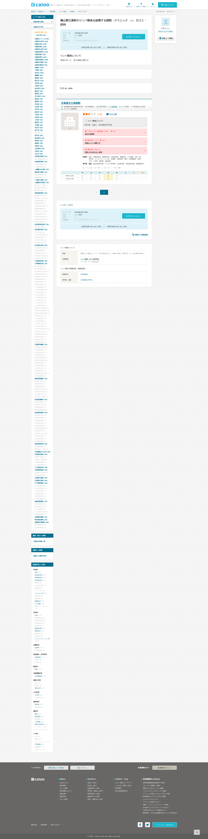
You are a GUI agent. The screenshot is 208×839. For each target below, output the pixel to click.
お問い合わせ (55, 825)
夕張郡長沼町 (41, 261)
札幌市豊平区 (41, 52)
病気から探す (92, 782)
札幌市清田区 (41, 65)
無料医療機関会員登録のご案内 (154, 782)
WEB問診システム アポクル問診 (154, 796)
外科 (36, 615)
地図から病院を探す (40, 556)
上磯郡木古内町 (42, 169)
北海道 (72, 11)
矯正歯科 (38, 716)
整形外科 (38, 631)
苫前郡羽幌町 (41, 344)
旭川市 (39, 73)
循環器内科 (38, 577)
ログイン (152, 6)
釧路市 (39, 78)
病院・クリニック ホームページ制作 (155, 804)
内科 (36, 572)
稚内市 (39, 99)
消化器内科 (38, 580)
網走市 (39, 91)
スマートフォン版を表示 (164, 825)
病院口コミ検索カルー (38, 11)
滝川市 (39, 127)
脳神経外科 (38, 628)
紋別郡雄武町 (41, 412)
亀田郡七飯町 (41, 172)
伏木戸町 (41, 35)
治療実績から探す (93, 788)
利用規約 (118, 788)
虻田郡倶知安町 (42, 224)
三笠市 (39, 120)
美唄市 (39, 101)
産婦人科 (38, 688)
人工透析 (38, 603)
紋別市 (39, 112)
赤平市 (39, 109)
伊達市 (39, 146)
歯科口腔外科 (39, 724)
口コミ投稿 (64, 799)
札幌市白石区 (41, 49)
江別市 (39, 107)
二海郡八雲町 (41, 180)
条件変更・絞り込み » (133, 37)
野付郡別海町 (41, 520)
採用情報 (44, 825)
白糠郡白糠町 (41, 517)
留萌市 (39, 93)
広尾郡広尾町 (41, 480)
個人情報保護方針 (121, 791)
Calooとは (129, 6)
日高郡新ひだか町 (42, 452)
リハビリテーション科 (42, 639)
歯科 (36, 714)
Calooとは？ (64, 782)
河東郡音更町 (41, 454)
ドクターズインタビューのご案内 (154, 791)
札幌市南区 (40, 54)
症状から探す (92, 785)
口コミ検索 (64, 788)
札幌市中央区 (41, 41)
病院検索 (52, 11)
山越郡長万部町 (42, 182)
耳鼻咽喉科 (84, 274)
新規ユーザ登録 (141, 6)
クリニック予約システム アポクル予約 (156, 794)
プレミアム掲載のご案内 (151, 785)
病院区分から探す (93, 796)
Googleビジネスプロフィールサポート (156, 807)
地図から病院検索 (141, 235)
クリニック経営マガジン (151, 802)
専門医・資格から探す (95, 791)
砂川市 (39, 130)
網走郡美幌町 (41, 378)
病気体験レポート (66, 791)
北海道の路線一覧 (39, 541)
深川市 (39, 135)
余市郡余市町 (41, 245)
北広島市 (39, 148)
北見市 (39, 83)
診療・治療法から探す (95, 799)
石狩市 (39, 151)
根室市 (39, 122)
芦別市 (39, 104)
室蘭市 (39, 75)
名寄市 (39, 117)
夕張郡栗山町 (41, 263)
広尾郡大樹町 (41, 478)
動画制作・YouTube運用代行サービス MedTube (160, 813)
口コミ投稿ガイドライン (123, 782)
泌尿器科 (38, 657)
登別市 (39, 141)
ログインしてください (165, 31)
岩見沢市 (39, 88)
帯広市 (39, 80)
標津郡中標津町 (42, 522)
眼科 (36, 669)
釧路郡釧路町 (41, 501)
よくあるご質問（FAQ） (124, 785)
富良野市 (39, 138)
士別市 (39, 114)
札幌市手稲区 (41, 62)
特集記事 (63, 794)
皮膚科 (37, 647)
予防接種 (38, 744)
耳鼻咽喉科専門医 (86, 280)
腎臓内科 (38, 601)
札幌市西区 (41, 57)
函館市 (39, 67)
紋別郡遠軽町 (41, 399)
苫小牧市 (40, 96)
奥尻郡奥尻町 (41, 193)
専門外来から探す (93, 794)
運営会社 (34, 825)
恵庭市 (39, 143)
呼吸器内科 (38, 575)
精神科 (37, 704)
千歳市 (39, 125)
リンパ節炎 (62, 11)
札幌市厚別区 (41, 60)
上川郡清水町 (41, 467)
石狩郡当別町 (41, 156)
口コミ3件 (113, 114)
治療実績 (114, 106)
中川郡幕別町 (41, 483)
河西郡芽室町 (41, 470)
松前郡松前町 (41, 161)
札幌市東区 (41, 46)
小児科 (37, 695)
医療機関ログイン (164, 768)
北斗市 (39, 154)
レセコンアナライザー (151, 799)
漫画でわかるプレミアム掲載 (153, 788)
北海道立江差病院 (70, 103)
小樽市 (39, 70)
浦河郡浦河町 (41, 444)
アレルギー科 (39, 593)
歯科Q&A (63, 796)
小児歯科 (38, 722)
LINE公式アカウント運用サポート (155, 810)
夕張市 (39, 86)
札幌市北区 (41, 44)
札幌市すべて (42, 39)
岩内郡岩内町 (41, 229)
